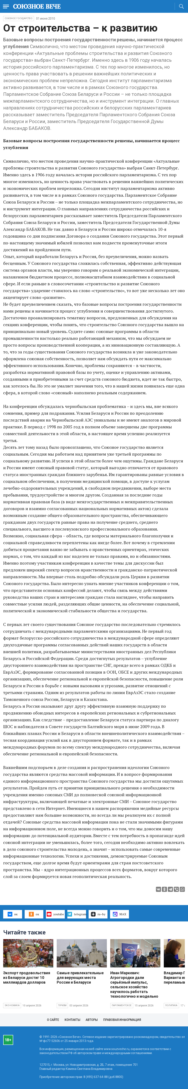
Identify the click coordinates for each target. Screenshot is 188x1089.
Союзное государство (19, 18)
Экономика (12, 1005)
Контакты (72, 1020)
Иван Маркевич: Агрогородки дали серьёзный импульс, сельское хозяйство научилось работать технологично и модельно (134, 985)
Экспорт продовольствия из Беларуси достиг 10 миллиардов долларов (26, 977)
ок (34, 914)
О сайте (53, 1020)
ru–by (98, 914)
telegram (76, 914)
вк (13, 914)
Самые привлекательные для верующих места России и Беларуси (80, 977)
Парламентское (122, 1005)
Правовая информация (122, 1020)
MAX (119, 914)
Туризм (62, 1005)
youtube (55, 914)
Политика (171, 1005)
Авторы (92, 1020)
